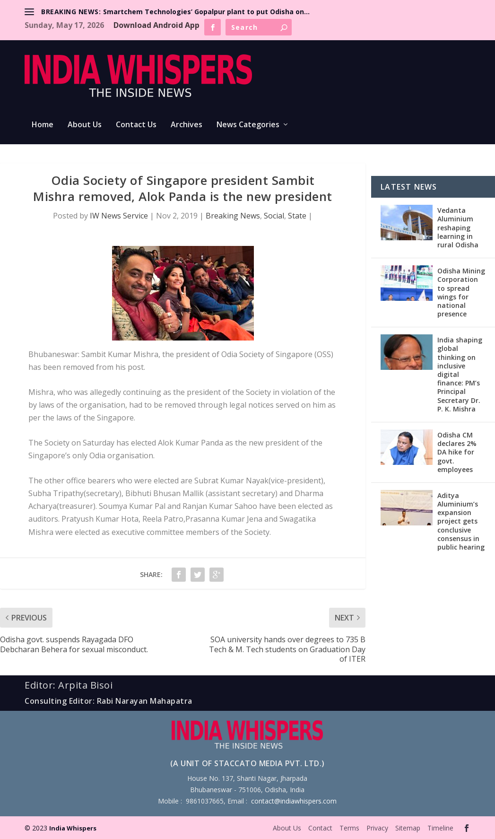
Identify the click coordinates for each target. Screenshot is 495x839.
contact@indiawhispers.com (294, 800)
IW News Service (119, 215)
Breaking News (233, 215)
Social (274, 215)
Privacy (377, 827)
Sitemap (407, 827)
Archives (186, 125)
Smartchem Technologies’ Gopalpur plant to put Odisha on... (206, 11)
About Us (85, 125)
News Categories (248, 125)
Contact (320, 827)
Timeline (440, 827)
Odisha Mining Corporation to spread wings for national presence (461, 292)
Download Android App (156, 25)
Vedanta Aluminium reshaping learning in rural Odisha (457, 227)
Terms (349, 827)
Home (42, 125)
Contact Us (136, 125)
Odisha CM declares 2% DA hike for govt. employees (457, 452)
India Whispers (72, 828)
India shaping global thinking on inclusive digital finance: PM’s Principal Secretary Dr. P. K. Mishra (459, 374)
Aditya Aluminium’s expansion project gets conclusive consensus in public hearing (461, 521)
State (297, 215)
